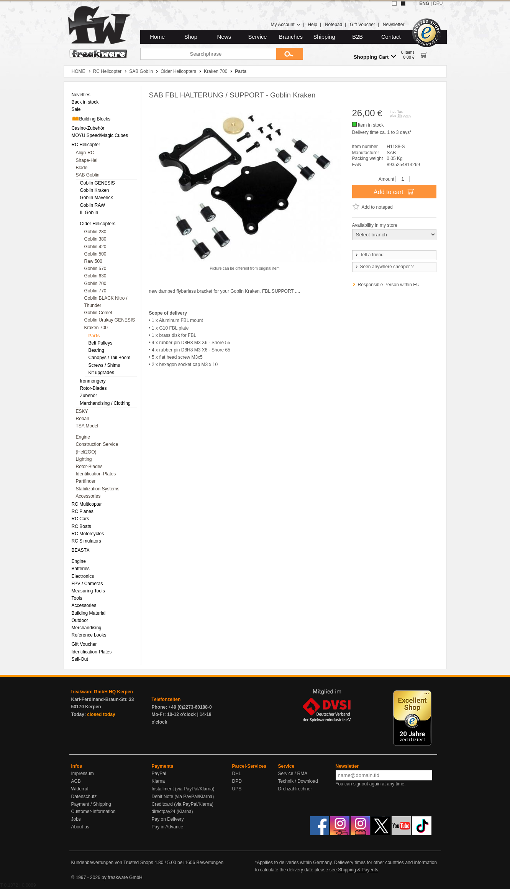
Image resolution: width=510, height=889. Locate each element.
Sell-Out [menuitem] (80, 659)
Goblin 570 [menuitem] (95, 268)
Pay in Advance (168, 827)
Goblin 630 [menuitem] (95, 276)
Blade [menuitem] (82, 167)
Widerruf (80, 789)
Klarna (158, 781)
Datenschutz (84, 796)
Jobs (76, 819)
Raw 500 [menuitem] (93, 261)
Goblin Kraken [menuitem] (94, 190)
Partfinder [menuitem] (86, 481)
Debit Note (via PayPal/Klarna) (183, 796)
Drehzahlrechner (295, 789)
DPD (237, 781)
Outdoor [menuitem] (80, 620)
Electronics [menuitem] (83, 576)
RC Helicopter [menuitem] (86, 144)
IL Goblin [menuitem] (89, 212)
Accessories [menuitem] (88, 496)
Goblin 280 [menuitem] (95, 231)
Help (312, 24)
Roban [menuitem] (82, 418)
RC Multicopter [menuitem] (87, 504)
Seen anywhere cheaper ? (384, 266)
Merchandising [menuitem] (87, 627)
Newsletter (394, 24)
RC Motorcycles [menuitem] (88, 533)
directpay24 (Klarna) (172, 811)
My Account (285, 24)
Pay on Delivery (168, 819)
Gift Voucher (362, 24)
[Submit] (289, 54)
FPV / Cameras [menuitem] (87, 583)
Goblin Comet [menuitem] (98, 312)
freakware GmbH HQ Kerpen (102, 691)
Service (257, 37)
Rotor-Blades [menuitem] (93, 388)
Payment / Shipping (91, 804)
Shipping (324, 37)
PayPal (159, 773)
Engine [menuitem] (83, 437)
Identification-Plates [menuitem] (96, 474)
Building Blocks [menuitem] (91, 118)
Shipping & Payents (358, 870)
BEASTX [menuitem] (81, 550)
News (224, 37)
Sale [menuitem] (76, 109)
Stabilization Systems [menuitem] (98, 489)
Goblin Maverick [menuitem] (96, 197)
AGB (76, 781)
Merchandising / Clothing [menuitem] (105, 403)
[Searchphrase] (208, 54)
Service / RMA (293, 773)
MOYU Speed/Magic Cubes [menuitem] (100, 135)
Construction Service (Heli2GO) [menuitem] (97, 448)
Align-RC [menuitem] (85, 152)
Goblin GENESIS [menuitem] (97, 183)
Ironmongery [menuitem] (93, 381)
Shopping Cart (375, 56)
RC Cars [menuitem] (80, 518)
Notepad (333, 24)
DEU (438, 3)
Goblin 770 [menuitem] (95, 291)
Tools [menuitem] (77, 598)
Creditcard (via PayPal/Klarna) (182, 804)
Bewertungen (209, 862)
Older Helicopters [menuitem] (98, 223)
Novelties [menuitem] (81, 94)
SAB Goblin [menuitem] (88, 175)
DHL (236, 773)
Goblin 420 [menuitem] (95, 246)
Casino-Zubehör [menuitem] (88, 128)
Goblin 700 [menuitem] (95, 283)
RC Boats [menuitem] (81, 526)
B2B (357, 37)
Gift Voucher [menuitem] (84, 644)
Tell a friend (369, 254)
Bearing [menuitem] (96, 350)
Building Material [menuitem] (89, 613)
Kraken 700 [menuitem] (96, 327)
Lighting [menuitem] (84, 459)
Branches (291, 37)
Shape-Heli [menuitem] (87, 160)
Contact (391, 37)
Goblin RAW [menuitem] (92, 205)
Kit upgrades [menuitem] (101, 372)
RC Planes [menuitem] (82, 511)
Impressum (82, 773)
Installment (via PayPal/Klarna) (183, 789)
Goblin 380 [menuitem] (95, 239)
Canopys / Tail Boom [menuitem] (110, 357)
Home (157, 37)
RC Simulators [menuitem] (86, 541)
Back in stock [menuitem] (85, 102)
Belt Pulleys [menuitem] (101, 343)
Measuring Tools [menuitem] (88, 591)
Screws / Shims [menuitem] (104, 365)
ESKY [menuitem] (82, 411)
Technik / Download (298, 781)
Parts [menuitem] (94, 335)
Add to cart (394, 191)
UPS (237, 789)
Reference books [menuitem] (89, 635)
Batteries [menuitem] (81, 568)
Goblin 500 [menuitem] (95, 254)
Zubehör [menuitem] (88, 395)
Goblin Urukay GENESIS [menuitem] (109, 320)
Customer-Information (93, 811)
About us (80, 827)
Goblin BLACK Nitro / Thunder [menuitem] (106, 301)
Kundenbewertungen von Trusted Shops (112, 862)
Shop (190, 37)
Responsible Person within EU (389, 284)
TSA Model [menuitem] (87, 426)
